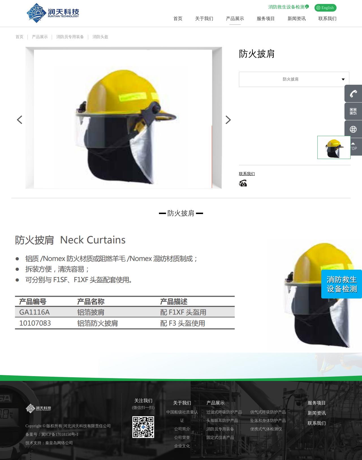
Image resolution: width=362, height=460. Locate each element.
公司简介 (182, 429)
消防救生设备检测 (286, 7)
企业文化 (182, 446)
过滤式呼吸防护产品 (224, 412)
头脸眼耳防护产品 (222, 420)
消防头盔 (100, 37)
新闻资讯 (297, 18)
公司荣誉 (182, 437)
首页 (177, 18)
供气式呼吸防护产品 (268, 412)
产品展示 (235, 18)
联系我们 (327, 18)
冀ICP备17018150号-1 (59, 434)
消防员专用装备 (70, 37)
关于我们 (204, 18)
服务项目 (266, 18)
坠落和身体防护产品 (268, 420)
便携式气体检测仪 (266, 429)
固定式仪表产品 (220, 437)
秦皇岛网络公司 (59, 443)
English (328, 8)
